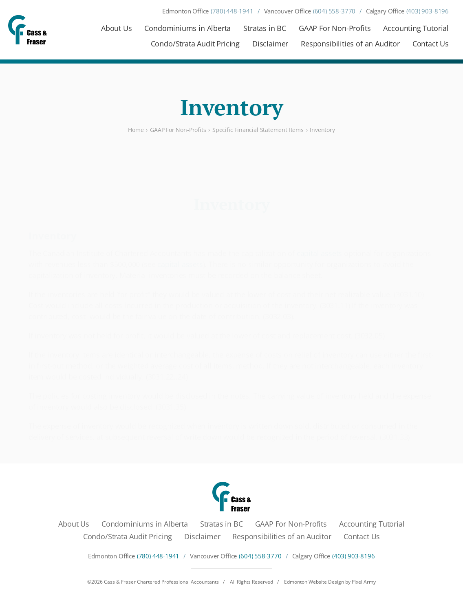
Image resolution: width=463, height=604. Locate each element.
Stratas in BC (264, 28)
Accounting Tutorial (416, 28)
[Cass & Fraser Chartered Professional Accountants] (27, 30)
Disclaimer (270, 43)
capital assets (319, 233)
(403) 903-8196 (427, 11)
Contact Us (430, 43)
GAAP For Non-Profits (334, 28)
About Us (116, 28)
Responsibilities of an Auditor (350, 43)
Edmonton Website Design (314, 581)
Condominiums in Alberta (187, 28)
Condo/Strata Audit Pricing (195, 43)
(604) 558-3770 (334, 11)
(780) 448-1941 (232, 11)
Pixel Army (364, 581)
